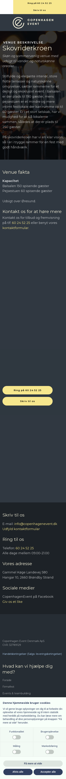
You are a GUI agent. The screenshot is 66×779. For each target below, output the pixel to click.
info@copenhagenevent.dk (35, 524)
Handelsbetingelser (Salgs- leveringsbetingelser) (32, 654)
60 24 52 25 (21, 223)
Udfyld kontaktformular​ (21, 529)
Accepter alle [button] (48, 771)
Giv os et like (12, 602)
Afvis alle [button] (17, 771)
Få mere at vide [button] (33, 763)
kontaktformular (15, 228)
